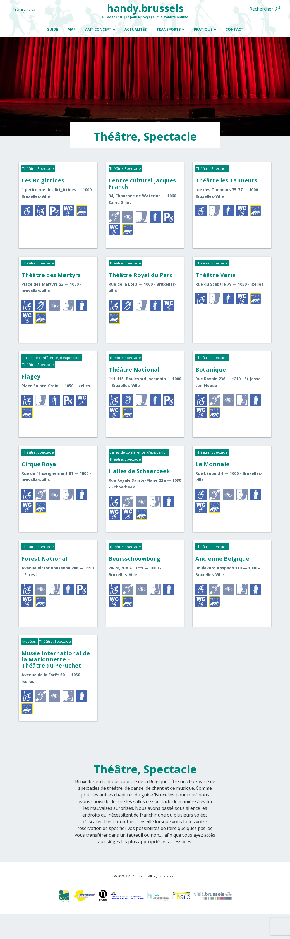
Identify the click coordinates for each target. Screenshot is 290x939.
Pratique (205, 29)
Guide (52, 29)
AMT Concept (100, 29)
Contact (234, 29)
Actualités (135, 29)
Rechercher (261, 9)
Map (72, 29)
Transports (170, 29)
